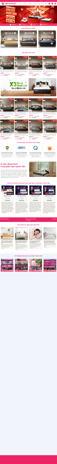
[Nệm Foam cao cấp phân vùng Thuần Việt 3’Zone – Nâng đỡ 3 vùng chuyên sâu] (36, 126)
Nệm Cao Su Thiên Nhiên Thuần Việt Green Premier (35, 113)
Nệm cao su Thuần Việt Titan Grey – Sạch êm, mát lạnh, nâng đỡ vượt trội (35, 71)
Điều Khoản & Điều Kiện (19, 278)
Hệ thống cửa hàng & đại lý (34, 286)
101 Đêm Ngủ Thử (44, 3)
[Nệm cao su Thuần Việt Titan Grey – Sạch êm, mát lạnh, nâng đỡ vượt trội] (36, 63)
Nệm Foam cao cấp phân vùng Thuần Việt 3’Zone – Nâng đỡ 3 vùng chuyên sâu (35, 135)
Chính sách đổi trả (18, 283)
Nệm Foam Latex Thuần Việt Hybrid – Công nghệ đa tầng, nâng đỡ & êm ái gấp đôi (21, 71)
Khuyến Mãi (30, 3)
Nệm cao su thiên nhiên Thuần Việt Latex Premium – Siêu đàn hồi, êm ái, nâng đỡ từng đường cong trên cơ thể (7, 71)
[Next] (55, 239)
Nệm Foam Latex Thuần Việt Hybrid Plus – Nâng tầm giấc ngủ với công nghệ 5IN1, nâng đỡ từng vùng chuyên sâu (49, 71)
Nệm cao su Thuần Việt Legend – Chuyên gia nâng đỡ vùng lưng (20, 113)
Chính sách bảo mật (18, 288)
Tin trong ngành (32, 284)
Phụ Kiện (25, 3)
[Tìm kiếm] (49, 3)
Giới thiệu (31, 279)
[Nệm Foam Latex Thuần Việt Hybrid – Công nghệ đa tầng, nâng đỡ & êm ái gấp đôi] (21, 63)
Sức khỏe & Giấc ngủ (33, 281)
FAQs (39, 3)
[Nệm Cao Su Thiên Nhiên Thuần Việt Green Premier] (36, 105)
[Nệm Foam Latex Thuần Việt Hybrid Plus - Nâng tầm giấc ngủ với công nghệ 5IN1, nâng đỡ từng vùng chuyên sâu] (50, 63)
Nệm (20, 3)
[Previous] (2, 239)
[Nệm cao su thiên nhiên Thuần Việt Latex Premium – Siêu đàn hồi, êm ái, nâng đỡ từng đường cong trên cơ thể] (7, 63)
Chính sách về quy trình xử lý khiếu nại (21, 286)
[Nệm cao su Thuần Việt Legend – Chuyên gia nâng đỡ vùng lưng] (21, 105)
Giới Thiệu (35, 3)
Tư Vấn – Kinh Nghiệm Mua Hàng (35, 283)
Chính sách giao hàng (19, 281)
